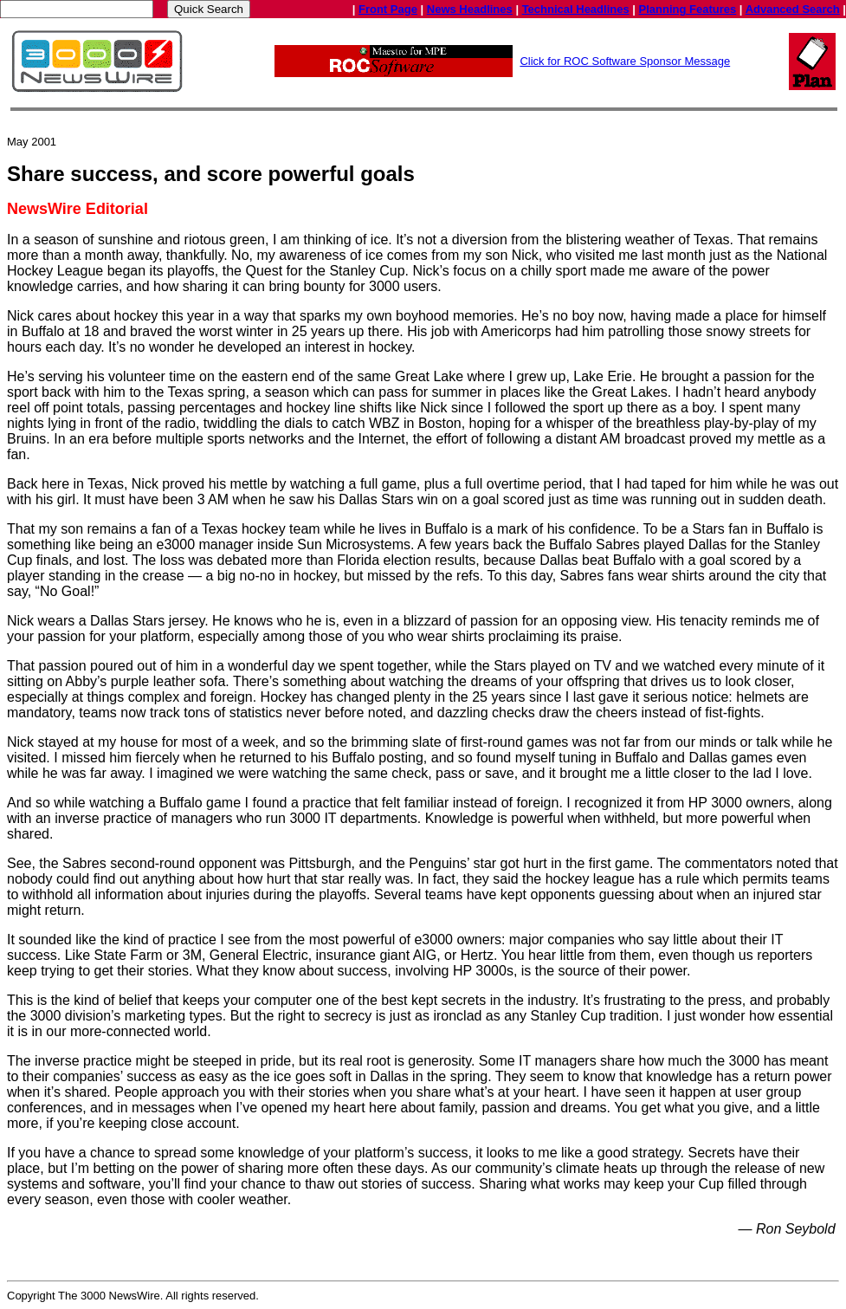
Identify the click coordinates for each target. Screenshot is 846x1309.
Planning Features (688, 9)
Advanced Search (793, 9)
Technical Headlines (576, 9)
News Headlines (470, 9)
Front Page (387, 9)
